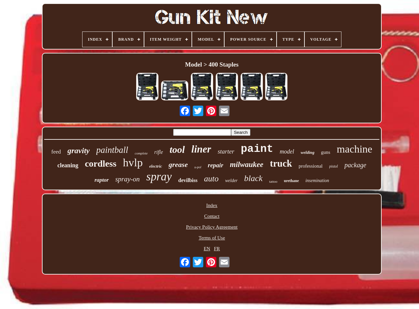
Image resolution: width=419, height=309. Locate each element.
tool (177, 149)
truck (281, 163)
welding (308, 152)
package (355, 165)
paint (257, 149)
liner (201, 149)
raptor (102, 180)
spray (159, 176)
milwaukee (246, 164)
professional (310, 166)
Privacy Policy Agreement (211, 227)
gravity (78, 150)
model (287, 151)
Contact (212, 216)
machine (354, 149)
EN (207, 248)
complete (141, 153)
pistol (333, 166)
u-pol (197, 167)
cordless (100, 163)
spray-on (127, 179)
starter (226, 151)
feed (56, 152)
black (253, 178)
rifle (158, 152)
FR (217, 248)
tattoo (273, 181)
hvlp (133, 162)
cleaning (67, 165)
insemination (317, 180)
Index (211, 205)
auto (211, 178)
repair (216, 165)
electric (155, 166)
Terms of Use (212, 237)
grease (178, 164)
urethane (291, 180)
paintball (112, 150)
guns (325, 152)
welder (231, 180)
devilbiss (188, 180)
